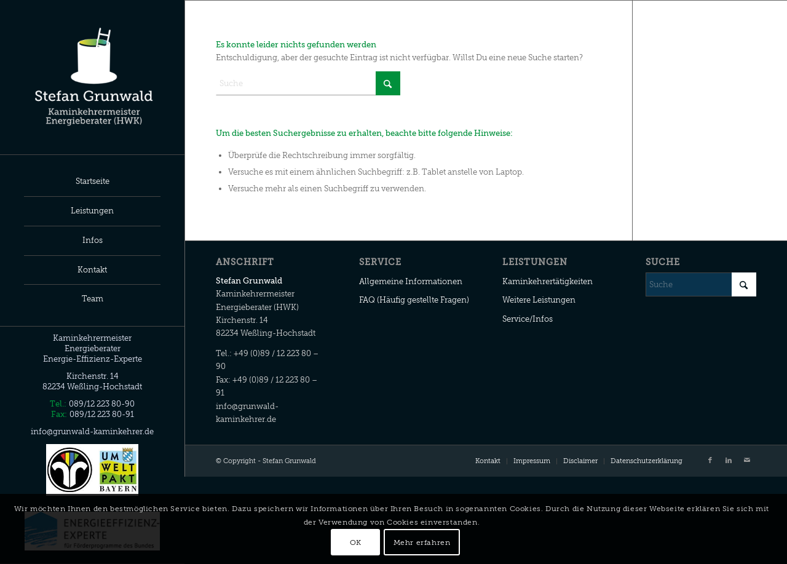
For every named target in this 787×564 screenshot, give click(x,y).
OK (356, 542)
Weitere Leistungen (538, 299)
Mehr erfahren (422, 542)
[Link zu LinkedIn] (728, 460)
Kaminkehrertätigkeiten (547, 281)
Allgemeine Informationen (410, 281)
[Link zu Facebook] (710, 460)
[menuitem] (92, 182)
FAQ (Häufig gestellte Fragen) (414, 299)
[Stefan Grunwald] (92, 77)
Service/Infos (527, 319)
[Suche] (308, 83)
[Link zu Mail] (747, 460)
